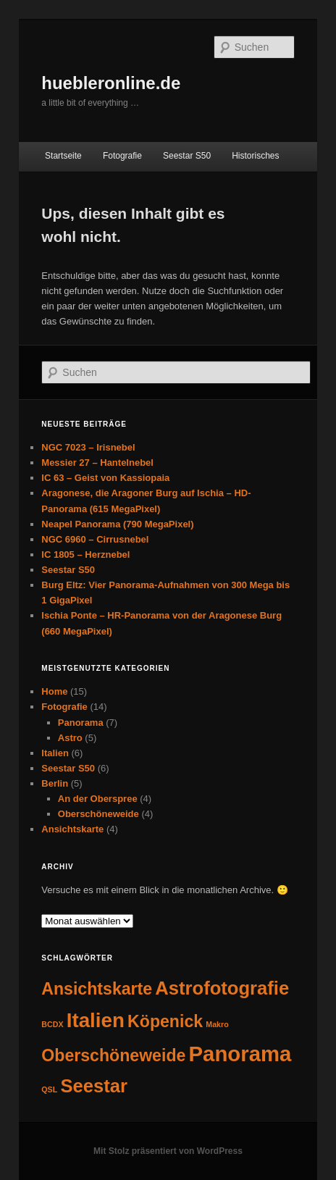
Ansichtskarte (72, 829)
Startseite (63, 156)
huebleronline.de (110, 83)
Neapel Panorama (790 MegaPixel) (117, 524)
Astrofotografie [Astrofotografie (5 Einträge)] (222, 988)
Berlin (54, 783)
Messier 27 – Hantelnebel (97, 462)
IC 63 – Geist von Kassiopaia (105, 477)
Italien (55, 753)
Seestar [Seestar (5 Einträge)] (93, 1086)
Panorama (81, 722)
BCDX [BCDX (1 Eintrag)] (52, 1024)
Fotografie (122, 156)
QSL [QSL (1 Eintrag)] (49, 1089)
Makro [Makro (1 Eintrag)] (217, 1024)
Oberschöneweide (98, 813)
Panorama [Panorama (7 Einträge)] (240, 1054)
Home (54, 691)
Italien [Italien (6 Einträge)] (96, 1020)
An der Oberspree (98, 798)
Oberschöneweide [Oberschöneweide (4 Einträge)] (113, 1055)
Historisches (255, 156)
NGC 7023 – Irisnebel (88, 447)
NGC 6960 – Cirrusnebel (94, 539)
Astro (70, 737)
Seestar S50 (187, 156)
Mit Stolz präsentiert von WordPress (168, 1151)
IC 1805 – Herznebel (85, 554)
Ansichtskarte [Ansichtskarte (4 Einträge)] (96, 988)
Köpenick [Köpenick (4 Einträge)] (165, 1021)
